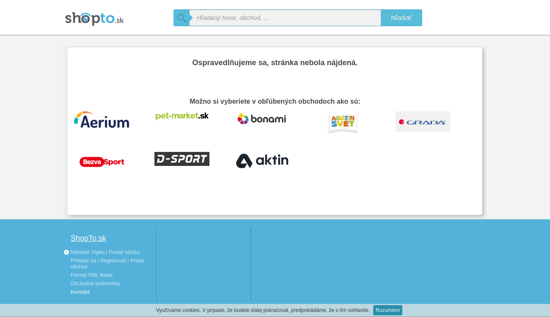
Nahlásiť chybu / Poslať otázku (101, 252)
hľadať (401, 18)
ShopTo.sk (88, 238)
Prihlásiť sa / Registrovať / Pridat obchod (107, 264)
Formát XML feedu (92, 275)
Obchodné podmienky (95, 284)
